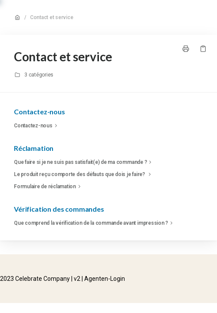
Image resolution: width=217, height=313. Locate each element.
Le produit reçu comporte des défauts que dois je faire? (83, 174)
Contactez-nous (39, 111)
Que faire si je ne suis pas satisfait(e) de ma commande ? (84, 162)
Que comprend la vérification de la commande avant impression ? (94, 223)
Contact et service (51, 17)
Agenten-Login (104, 278)
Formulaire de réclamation (48, 186)
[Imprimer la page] (186, 49)
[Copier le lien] (203, 49)
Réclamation (33, 148)
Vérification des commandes (59, 209)
